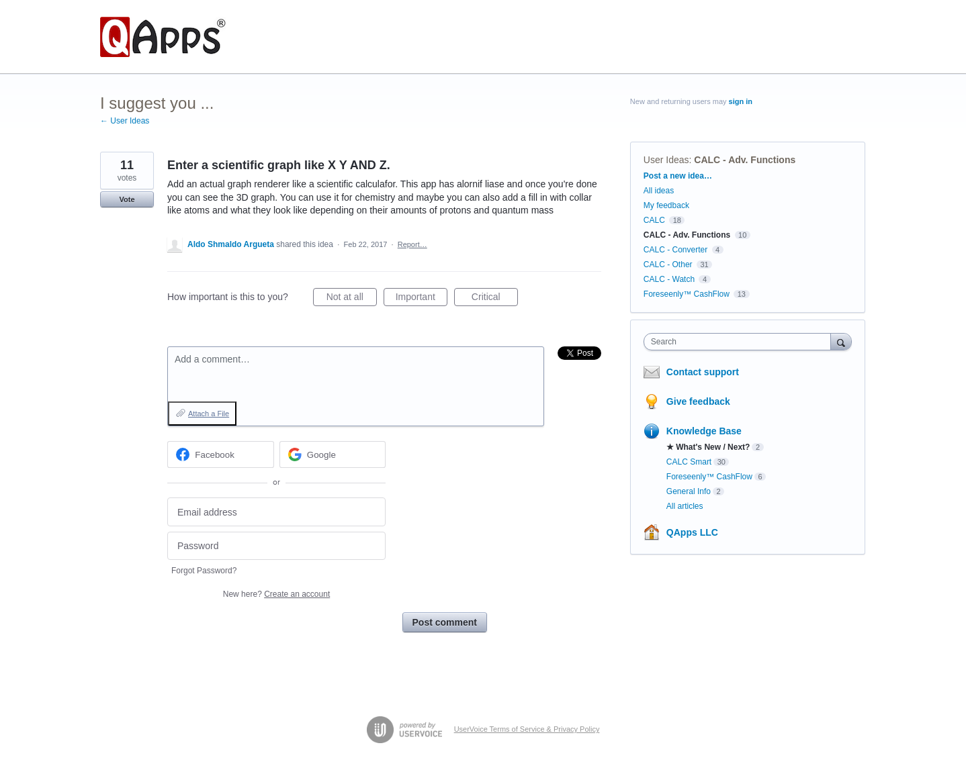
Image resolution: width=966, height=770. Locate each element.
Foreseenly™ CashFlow (687, 294)
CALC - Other (668, 264)
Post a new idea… (678, 176)
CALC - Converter (675, 249)
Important (421, 298)
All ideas (659, 190)
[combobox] (740, 341)
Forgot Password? (203, 570)
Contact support (702, 372)
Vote (126, 199)
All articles (684, 506)
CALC (654, 220)
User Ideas (666, 159)
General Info (688, 491)
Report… (412, 244)
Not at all (351, 298)
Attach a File (208, 414)
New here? (276, 594)
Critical (495, 298)
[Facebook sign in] (220, 454)
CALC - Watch (669, 279)
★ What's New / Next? (708, 447)
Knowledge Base (704, 431)
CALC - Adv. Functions (744, 159)
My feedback (666, 205)
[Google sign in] (332, 454)
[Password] (276, 546)
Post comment (444, 622)
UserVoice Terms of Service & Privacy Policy (527, 729)
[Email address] (276, 511)
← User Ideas (124, 121)
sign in (740, 101)
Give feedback (698, 401)
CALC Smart (688, 462)
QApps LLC (692, 532)
